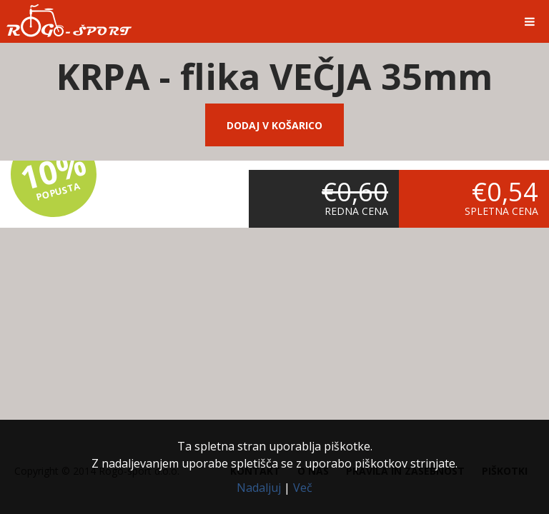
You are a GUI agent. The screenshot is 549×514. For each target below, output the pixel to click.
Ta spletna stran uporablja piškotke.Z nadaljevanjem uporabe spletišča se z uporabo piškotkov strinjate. (275, 454)
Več (302, 487)
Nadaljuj (259, 487)
